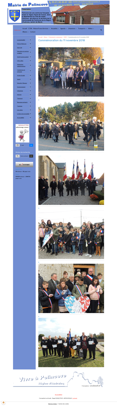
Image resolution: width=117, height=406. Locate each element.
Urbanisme (71, 28)
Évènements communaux (55, 37)
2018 (65, 37)
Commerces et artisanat (21, 70)
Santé (18, 79)
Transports (81, 28)
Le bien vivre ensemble (23, 113)
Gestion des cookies (63, 404)
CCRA (30, 28)
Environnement (21, 87)
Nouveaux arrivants (22, 102)
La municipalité (21, 40)
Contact (32, 32)
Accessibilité (20, 117)
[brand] (17, 30)
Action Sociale (21, 75)
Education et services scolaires (23, 52)
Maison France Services (40, 28)
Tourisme (19, 106)
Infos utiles (20, 60)
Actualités (54, 28)
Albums (24, 32)
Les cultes (20, 110)
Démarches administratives (21, 65)
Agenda (63, 28)
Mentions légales (52, 404)
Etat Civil (19, 47)
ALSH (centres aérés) (23, 57)
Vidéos (90, 28)
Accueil (24, 28)
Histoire (19, 94)
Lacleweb (74, 398)
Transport (20, 98)
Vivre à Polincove (21, 43)
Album (45, 37)
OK (31, 145)
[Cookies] (4, 402)
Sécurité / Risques (22, 83)
